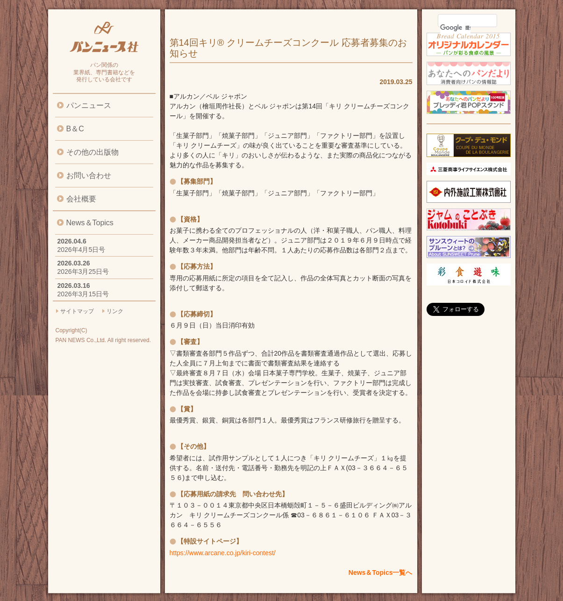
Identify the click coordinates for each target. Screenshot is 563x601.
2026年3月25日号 (83, 271)
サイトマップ (77, 311)
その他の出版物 (92, 152)
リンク (115, 311)
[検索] (455, 27)
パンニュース (88, 105)
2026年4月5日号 (81, 249)
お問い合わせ (88, 175)
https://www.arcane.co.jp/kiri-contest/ (223, 553)
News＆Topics (90, 223)
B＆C (75, 129)
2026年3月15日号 (83, 294)
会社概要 (81, 199)
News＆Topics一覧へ (381, 572)
